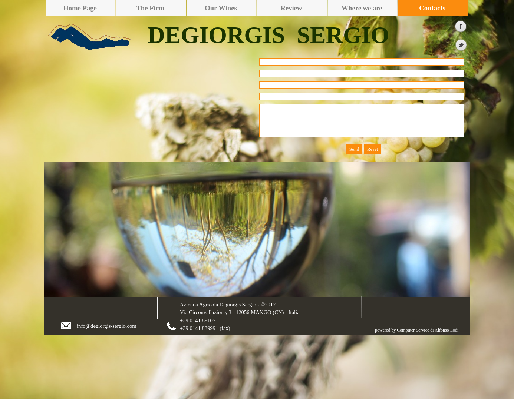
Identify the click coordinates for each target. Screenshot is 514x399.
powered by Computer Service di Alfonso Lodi (416, 330)
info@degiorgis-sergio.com (106, 326)
